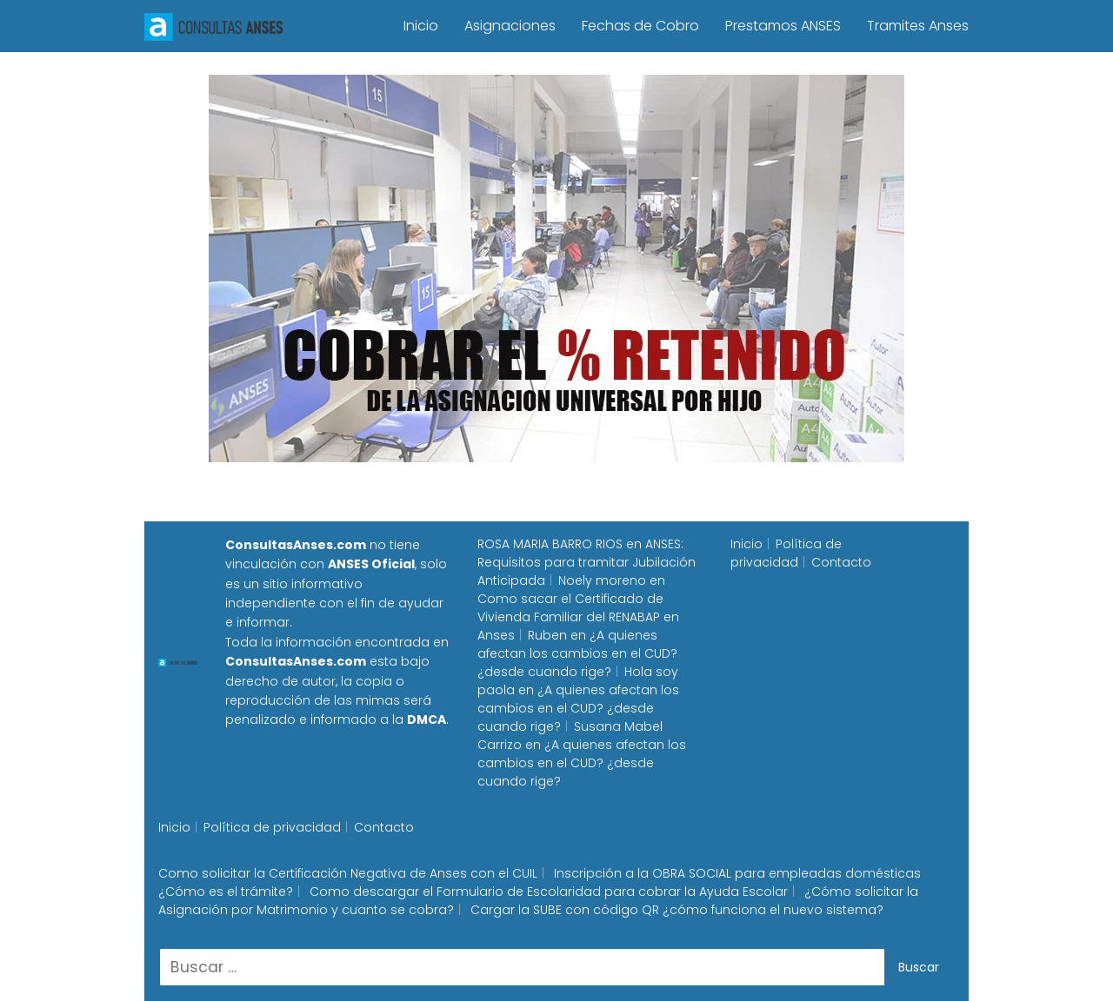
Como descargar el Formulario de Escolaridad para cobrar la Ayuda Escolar (549, 891)
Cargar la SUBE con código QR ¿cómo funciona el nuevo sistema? (676, 909)
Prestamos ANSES (783, 26)
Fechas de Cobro (640, 26)
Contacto (841, 562)
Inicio (420, 26)
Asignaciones (510, 26)
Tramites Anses (918, 26)
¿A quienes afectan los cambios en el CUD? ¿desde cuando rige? (577, 653)
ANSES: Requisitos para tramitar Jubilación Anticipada (586, 562)
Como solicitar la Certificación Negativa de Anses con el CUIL (347, 873)
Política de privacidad (786, 553)
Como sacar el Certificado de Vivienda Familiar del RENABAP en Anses (578, 617)
